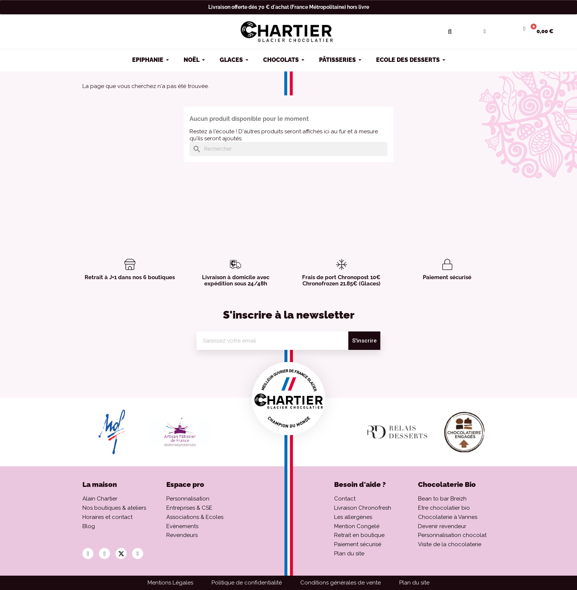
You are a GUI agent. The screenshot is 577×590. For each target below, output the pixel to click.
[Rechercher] (288, 149)
